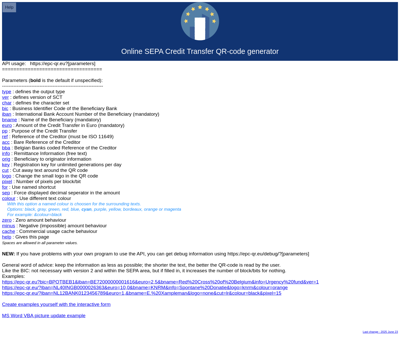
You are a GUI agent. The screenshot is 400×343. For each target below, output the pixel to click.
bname (9, 119)
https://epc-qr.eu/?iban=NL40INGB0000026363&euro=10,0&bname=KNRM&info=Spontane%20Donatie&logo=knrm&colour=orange (145, 287)
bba (6, 147)
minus (8, 225)
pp (4, 131)
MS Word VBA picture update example (43, 315)
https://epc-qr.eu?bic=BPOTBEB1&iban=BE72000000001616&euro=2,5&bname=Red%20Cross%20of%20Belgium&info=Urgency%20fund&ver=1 (160, 282)
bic (5, 108)
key (6, 164)
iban (6, 114)
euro (7, 125)
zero (6, 220)
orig (6, 159)
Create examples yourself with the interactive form (56, 304)
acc (6, 142)
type (6, 91)
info (6, 153)
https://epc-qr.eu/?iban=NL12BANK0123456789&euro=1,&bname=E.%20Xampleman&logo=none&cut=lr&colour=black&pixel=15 (141, 293)
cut (5, 170)
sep (6, 192)
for (5, 187)
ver (5, 97)
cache (8, 231)
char (6, 102)
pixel (7, 181)
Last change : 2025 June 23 (380, 331)
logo (6, 176)
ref (5, 136)
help (6, 237)
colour (8, 198)
